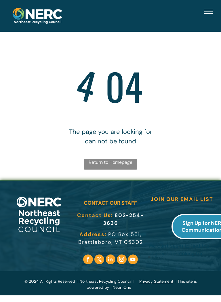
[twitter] (99, 260)
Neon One (122, 287)
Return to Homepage (110, 162)
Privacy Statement (156, 281)
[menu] (208, 11)
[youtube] (133, 260)
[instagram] (122, 260)
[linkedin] (110, 260)
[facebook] (88, 260)
